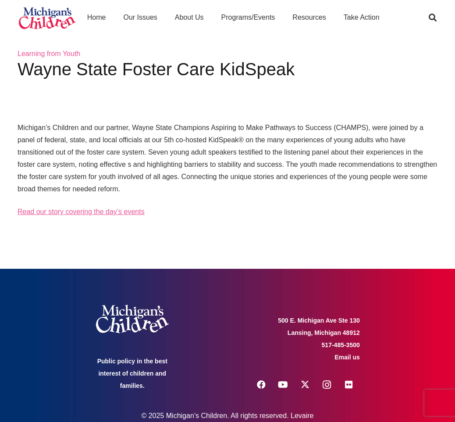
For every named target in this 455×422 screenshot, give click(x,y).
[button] (432, 17)
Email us (347, 357)
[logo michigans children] (47, 17)
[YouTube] (283, 385)
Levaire (302, 415)
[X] (305, 385)
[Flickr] (349, 385)
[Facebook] (261, 385)
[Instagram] (327, 385)
